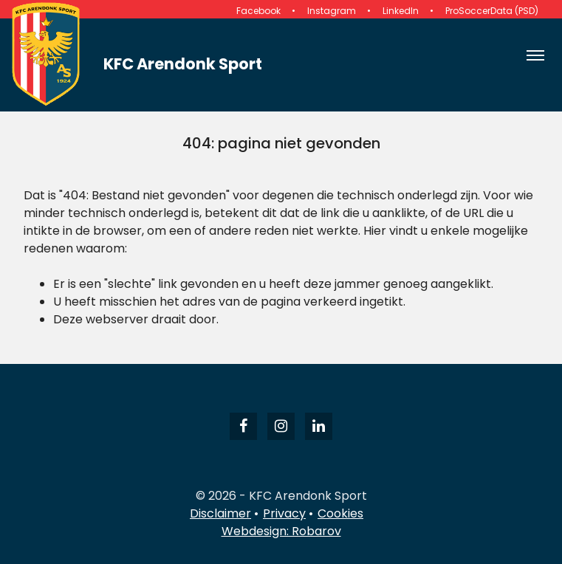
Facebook (258, 10)
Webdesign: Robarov (281, 531)
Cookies (340, 513)
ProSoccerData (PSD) (491, 10)
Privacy (284, 513)
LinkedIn (401, 10)
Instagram (331, 10)
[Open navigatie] (535, 55)
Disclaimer (220, 513)
